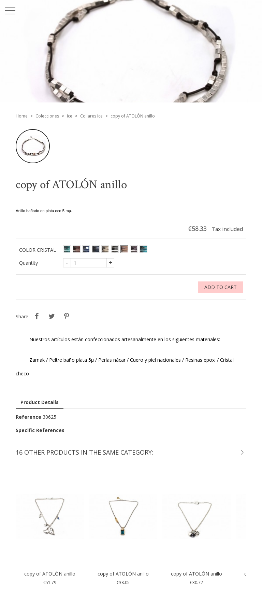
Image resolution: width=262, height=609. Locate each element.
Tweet (51, 316)
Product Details (39, 402)
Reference (28, 417)
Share (36, 316)
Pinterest (66, 316)
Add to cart (220, 287)
